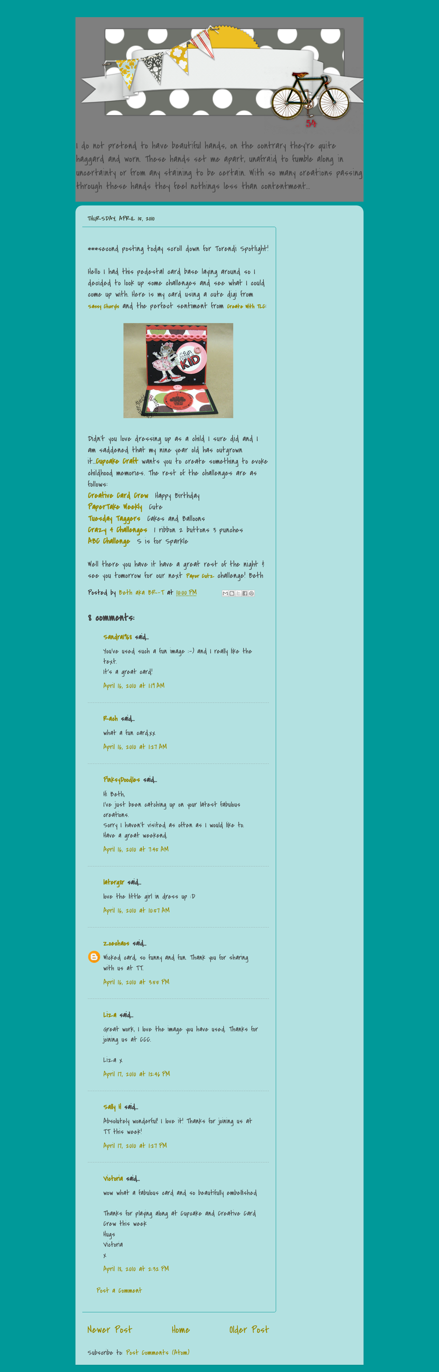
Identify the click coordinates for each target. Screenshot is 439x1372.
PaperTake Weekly (115, 506)
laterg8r (113, 882)
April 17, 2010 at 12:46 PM (136, 1074)
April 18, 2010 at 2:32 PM (136, 1269)
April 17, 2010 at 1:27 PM (135, 1146)
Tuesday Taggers (114, 518)
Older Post (249, 1330)
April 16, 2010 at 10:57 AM (136, 910)
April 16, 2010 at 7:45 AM (136, 849)
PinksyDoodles (121, 780)
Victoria (113, 1179)
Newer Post (109, 1330)
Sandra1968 (117, 637)
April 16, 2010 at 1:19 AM (134, 686)
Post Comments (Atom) (157, 1353)
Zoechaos (116, 943)
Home (181, 1330)
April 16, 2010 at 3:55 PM (136, 982)
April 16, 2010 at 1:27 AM (135, 747)
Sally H (112, 1107)
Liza (109, 1015)
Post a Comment (119, 1291)
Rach (110, 719)
